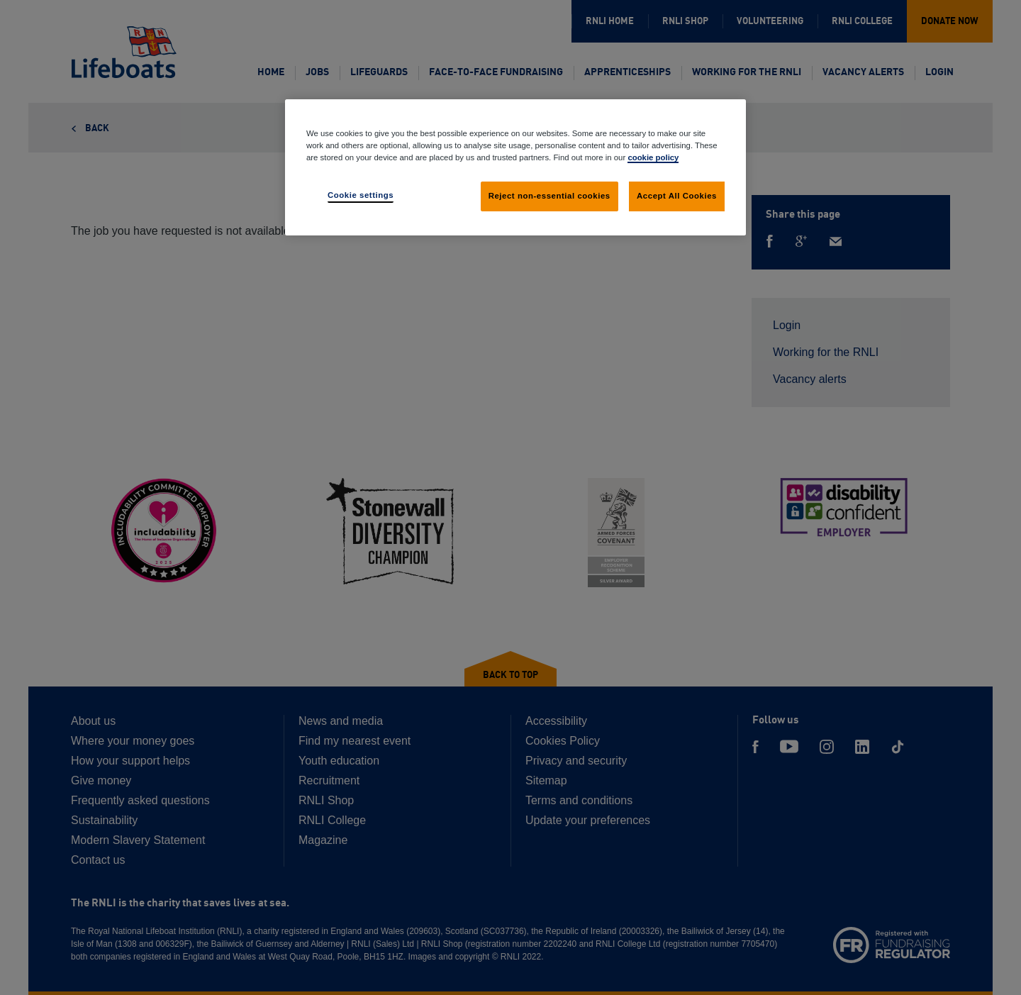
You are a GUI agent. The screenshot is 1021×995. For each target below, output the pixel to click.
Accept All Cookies (677, 195)
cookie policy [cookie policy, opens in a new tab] (653, 157)
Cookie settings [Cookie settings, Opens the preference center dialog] (361, 195)
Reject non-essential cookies (549, 195)
